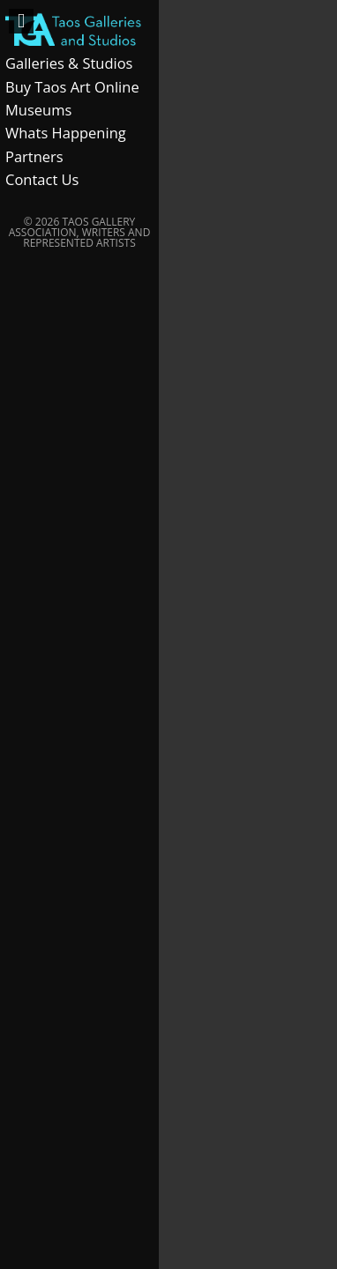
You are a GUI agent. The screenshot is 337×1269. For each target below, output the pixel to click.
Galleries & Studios (69, 63)
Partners (34, 156)
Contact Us (42, 179)
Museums (38, 110)
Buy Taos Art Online (72, 87)
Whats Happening (65, 132)
